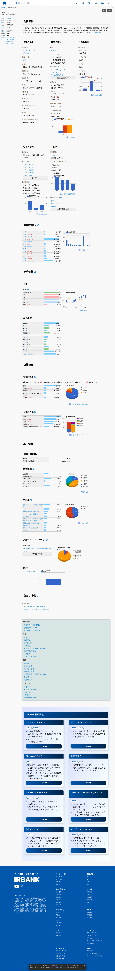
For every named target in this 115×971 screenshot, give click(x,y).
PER (2, 22)
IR (76, 3)
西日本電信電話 (57, 75)
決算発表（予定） (61, 956)
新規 (88, 881)
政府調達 (27, 53)
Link (2, 39)
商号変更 (89, 892)
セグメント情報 (30, 656)
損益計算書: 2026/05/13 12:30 (79, 404)
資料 (2, 37)
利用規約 (54, 966)
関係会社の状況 (56, 206)
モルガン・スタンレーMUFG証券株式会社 (36, 609)
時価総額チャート (31, 698)
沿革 (52, 201)
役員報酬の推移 (42, 214)
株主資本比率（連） (28, 354)
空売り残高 (28, 666)
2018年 (24, 241)
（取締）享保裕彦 (29, 172)
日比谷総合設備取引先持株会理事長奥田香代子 (37, 548)
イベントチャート (31, 690)
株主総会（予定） (61, 953)
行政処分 (58, 894)
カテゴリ (58, 933)
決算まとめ (28, 638)
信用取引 (58, 881)
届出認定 (58, 897)
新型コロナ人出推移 (92, 953)
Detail (44, 746)
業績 (13, 40)
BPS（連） (26, 351)
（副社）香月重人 (29, 167)
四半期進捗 (28, 643)
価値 (12, 41)
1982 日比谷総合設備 (29, 571)
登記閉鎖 (89, 897)
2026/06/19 (9, 18)
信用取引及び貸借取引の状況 (35, 674)
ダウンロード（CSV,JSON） (95, 956)
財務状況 (27, 646)
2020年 (24, 246)
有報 (95, 3)
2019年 (24, 244)
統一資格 (58, 892)
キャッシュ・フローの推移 (34, 648)
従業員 (58, 925)
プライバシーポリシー (65, 966)
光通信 (24, 509)
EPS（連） (26, 347)
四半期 (8, 41)
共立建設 (25, 530)
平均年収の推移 (98, 95)
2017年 (24, 239)
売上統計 (58, 912)
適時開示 (89, 912)
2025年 (24, 256)
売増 (88, 876)
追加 (109, 10)
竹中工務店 (55, 72)
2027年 (24, 261)
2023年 (24, 251)
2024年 (24, 253)
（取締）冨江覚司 (29, 170)
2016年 (24, 237)
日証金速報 (28, 680)
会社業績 (27, 640)
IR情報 (26, 664)
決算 (82, 3)
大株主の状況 (84, 523)
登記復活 (89, 899)
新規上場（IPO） (61, 958)
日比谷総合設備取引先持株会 (31, 511)
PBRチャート (29, 695)
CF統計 (58, 920)
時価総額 (58, 922)
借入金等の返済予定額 (68, 194)
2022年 (24, 249)
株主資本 (58, 917)
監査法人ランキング (92, 935)
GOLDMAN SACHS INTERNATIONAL (35, 607)
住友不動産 (26, 516)
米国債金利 (90, 950)
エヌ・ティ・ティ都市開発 (30, 514)
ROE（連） (26, 337)
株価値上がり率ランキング (94, 938)
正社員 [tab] (29, 728)
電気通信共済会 (27, 525)
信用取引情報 (29, 669)
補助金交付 (59, 905)
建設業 (3, 7)
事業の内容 (98, 32)
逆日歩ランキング (92, 943)
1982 (2, 18)
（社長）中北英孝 (29, 164)
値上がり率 (59, 876)
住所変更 (89, 894)
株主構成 (85, 492)
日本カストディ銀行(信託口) (31, 528)
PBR (2, 27)
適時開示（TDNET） (32, 628)
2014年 (24, 232)
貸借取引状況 (29, 672)
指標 (109, 3)
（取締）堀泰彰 (28, 175)
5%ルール (89, 917)
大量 (89, 3)
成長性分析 (71, 137)
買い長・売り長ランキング (94, 940)
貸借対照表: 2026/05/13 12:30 (79, 435)
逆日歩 (58, 884)
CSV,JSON (9, 43)
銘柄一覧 (58, 935)
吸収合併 (89, 902)
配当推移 (27, 654)
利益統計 (58, 915)
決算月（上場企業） (61, 950)
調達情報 (58, 902)
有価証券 (89, 915)
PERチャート (29, 692)
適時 (102, 3)
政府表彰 (58, 899)
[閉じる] (85, 965)
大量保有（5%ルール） (33, 630)
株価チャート (84, 310)
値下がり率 (59, 879)
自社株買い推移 (84, 250)
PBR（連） (26, 330)
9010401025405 (29, 50)
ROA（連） (26, 342)
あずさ (53, 155)
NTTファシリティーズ (60, 70)
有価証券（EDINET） (32, 625)
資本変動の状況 (30, 651)
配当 (2, 32)
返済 (88, 879)
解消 (88, 884)
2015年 (24, 234)
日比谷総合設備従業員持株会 (31, 523)
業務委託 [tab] (35, 728)
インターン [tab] (30, 834)
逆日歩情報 (28, 677)
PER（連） (26, 326)
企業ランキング (91, 933)
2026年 (24, 258)
